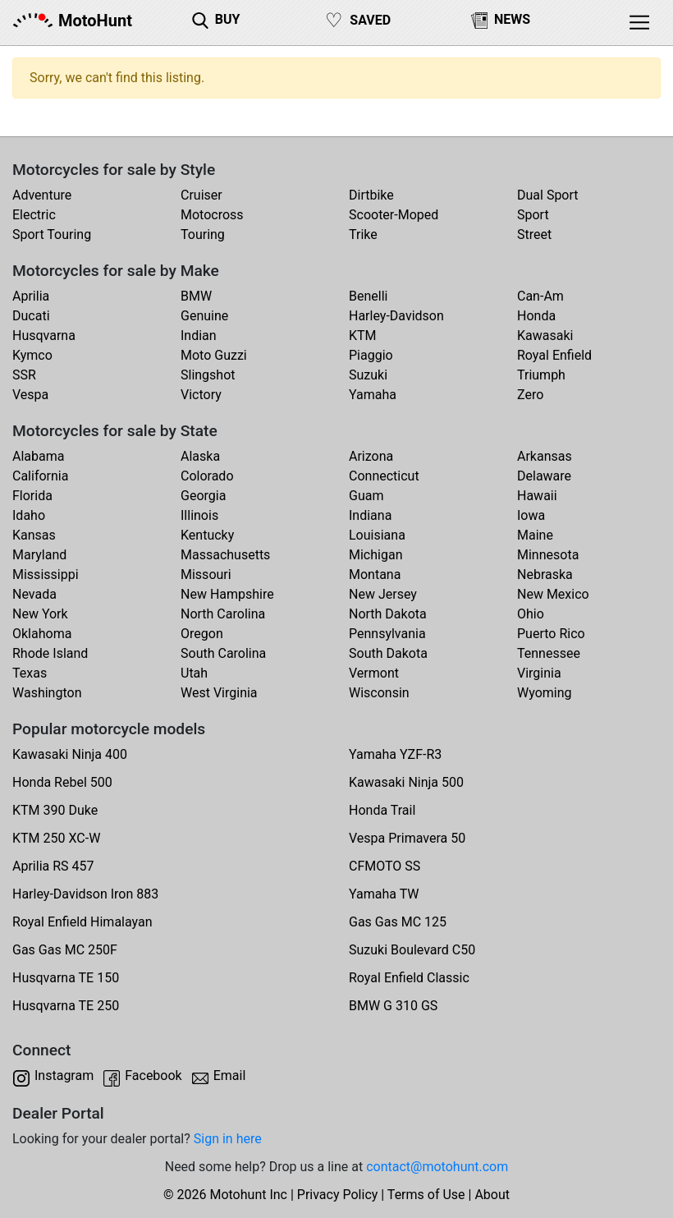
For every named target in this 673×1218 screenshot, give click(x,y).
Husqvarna (44, 335)
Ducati (31, 316)
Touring (203, 234)
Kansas (34, 535)
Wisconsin (379, 693)
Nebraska (545, 574)
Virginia (539, 673)
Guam (366, 495)
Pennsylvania (387, 633)
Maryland (39, 555)
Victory (201, 394)
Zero (530, 394)
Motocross (212, 215)
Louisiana (377, 535)
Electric (34, 215)
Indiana (370, 515)
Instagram (64, 1075)
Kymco (32, 355)
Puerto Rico (551, 633)
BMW (196, 296)
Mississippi (45, 574)
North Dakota (388, 614)
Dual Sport (548, 195)
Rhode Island (50, 653)
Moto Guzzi (214, 355)
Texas (29, 673)
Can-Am (540, 296)
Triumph (541, 375)
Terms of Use (426, 1194)
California (40, 476)
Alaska (200, 456)
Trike (363, 234)
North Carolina (223, 614)
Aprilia (30, 296)
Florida (32, 495)
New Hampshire (227, 594)
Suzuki (368, 375)
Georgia (203, 495)
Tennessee (548, 653)
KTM (363, 335)
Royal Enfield (554, 355)
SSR (24, 375)
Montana (375, 574)
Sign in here (228, 1139)
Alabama (38, 456)
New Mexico (553, 594)
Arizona (371, 456)
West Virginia (219, 693)
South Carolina (223, 653)
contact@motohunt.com (437, 1166)
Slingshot (208, 375)
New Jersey (383, 594)
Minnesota (548, 555)
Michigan (375, 555)
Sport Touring (51, 234)
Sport (533, 215)
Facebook (153, 1075)
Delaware (544, 476)
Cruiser (201, 195)
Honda (536, 316)
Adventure (41, 195)
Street (534, 234)
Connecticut (384, 476)
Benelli (368, 296)
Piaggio (371, 355)
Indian (199, 335)
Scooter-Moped (393, 215)
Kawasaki (545, 335)
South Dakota (388, 653)
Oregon (202, 633)
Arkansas (544, 456)
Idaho (28, 515)
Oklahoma (41, 633)
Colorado (207, 476)
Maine (535, 535)
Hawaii (537, 495)
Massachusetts (225, 555)
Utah (194, 673)
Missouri (206, 574)
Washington (46, 693)
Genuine (204, 316)
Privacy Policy (337, 1194)
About (492, 1194)
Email (229, 1075)
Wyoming (544, 693)
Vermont (374, 673)
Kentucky (207, 535)
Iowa (531, 515)
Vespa (30, 394)
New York (40, 614)
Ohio (530, 614)
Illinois (199, 515)
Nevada (34, 594)
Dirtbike (371, 195)
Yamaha (372, 394)
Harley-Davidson (396, 316)
